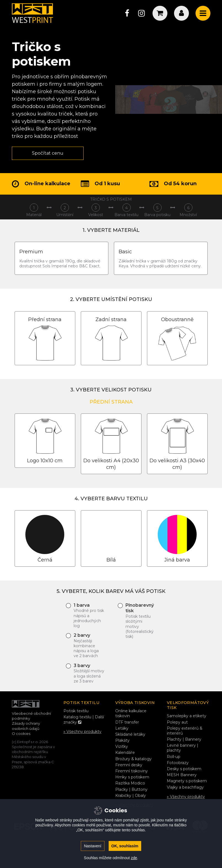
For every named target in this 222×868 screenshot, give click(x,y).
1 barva (89, 615)
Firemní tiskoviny (131, 770)
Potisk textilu (76, 710)
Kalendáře (125, 752)
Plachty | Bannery (184, 739)
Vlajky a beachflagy (185, 787)
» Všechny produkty (82, 731)
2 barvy (89, 646)
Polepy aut (177, 722)
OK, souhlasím (124, 846)
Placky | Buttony (131, 789)
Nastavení (92, 846)
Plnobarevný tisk (140, 621)
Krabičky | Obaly (130, 795)
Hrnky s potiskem (132, 777)
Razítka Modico (130, 783)
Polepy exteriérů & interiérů (184, 731)
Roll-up (173, 756)
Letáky (122, 728)
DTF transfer (127, 722)
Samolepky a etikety (186, 715)
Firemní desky (128, 764)
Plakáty (122, 740)
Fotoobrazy (178, 762)
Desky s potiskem (184, 768)
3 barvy (89, 673)
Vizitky (121, 746)
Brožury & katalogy (133, 758)
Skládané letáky (130, 734)
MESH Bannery (182, 774)
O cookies (21, 733)
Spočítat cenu (47, 153)
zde (134, 858)
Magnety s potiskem (187, 780)
